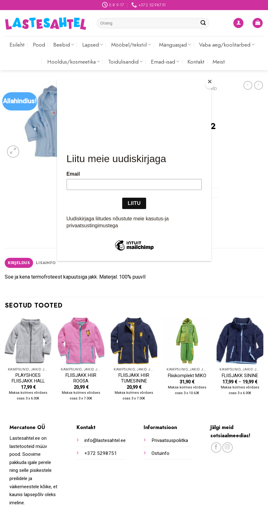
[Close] (209, 83)
